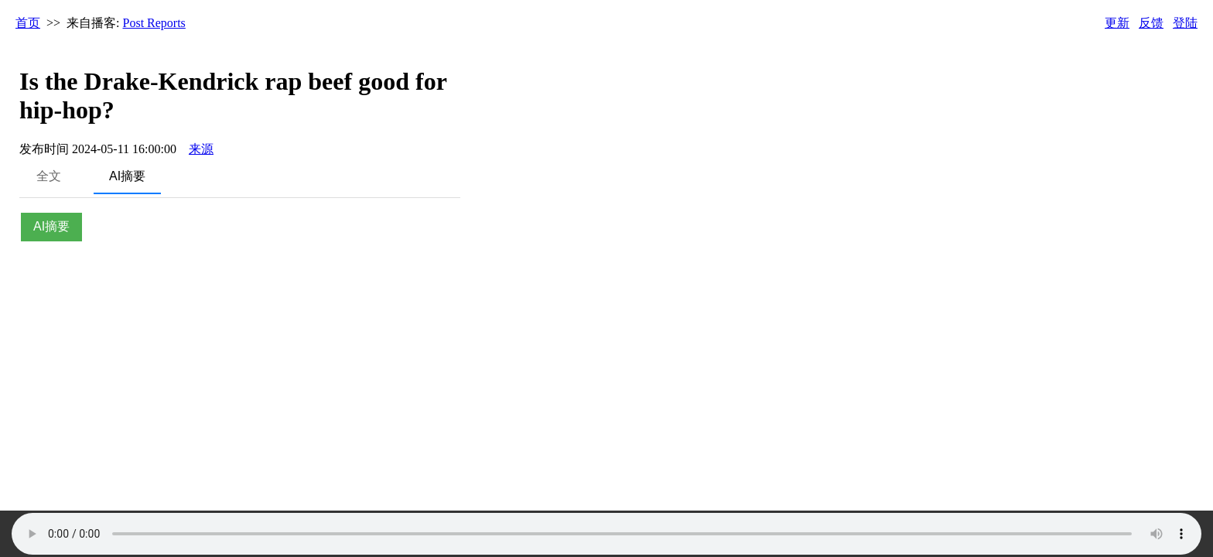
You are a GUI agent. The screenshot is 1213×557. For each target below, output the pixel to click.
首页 (27, 22)
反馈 (1151, 22)
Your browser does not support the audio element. (606, 534)
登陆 (1185, 22)
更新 (1117, 22)
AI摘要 (127, 176)
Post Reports (154, 22)
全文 (48, 176)
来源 (201, 148)
